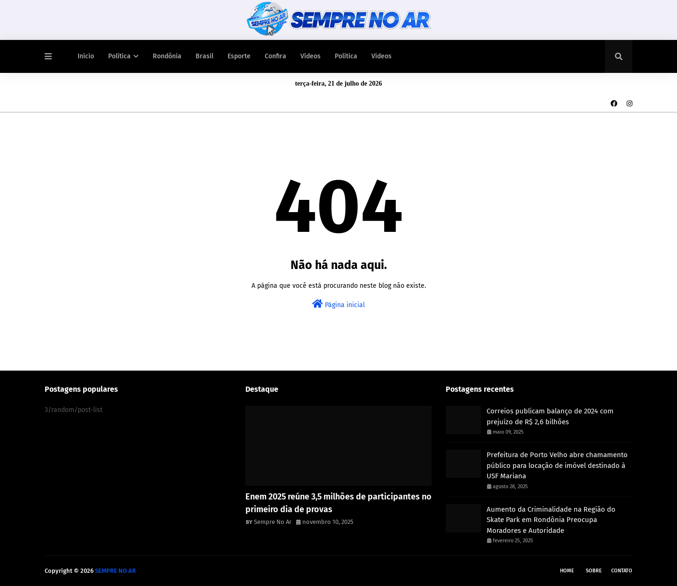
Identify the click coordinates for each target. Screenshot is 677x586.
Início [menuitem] (86, 56)
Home (567, 571)
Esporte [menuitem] (239, 56)
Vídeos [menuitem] (310, 56)
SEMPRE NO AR (115, 570)
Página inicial (338, 304)
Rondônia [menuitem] (167, 56)
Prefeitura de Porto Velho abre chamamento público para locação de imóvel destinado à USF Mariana (557, 465)
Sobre (594, 571)
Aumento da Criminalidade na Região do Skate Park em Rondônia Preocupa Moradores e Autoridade (551, 520)
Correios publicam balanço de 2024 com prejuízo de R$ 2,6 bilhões (550, 416)
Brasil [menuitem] (204, 56)
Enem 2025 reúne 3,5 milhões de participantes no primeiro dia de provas (338, 503)
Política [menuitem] (119, 56)
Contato (621, 571)
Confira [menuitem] (275, 56)
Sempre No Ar (272, 521)
